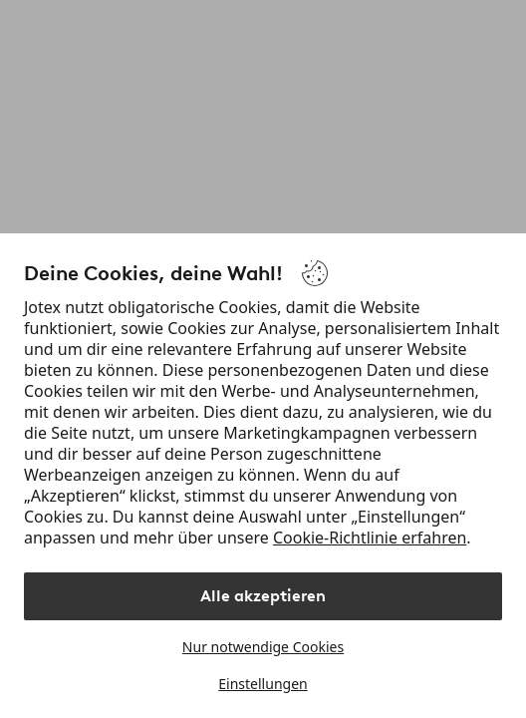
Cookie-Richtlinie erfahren (369, 537)
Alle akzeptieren (263, 595)
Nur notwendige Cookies (263, 646)
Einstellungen (262, 683)
